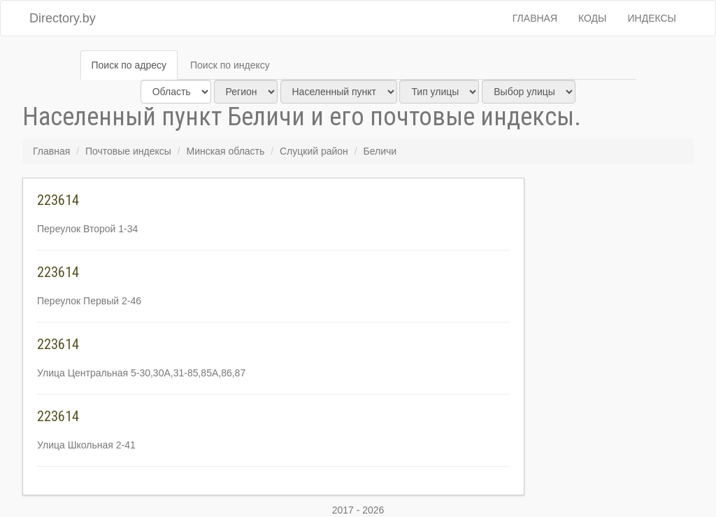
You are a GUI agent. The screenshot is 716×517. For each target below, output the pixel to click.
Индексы (652, 18)
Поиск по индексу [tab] (230, 65)
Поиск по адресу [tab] (129, 65)
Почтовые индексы (128, 151)
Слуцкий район (314, 151)
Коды (592, 18)
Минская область (226, 151)
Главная (535, 18)
